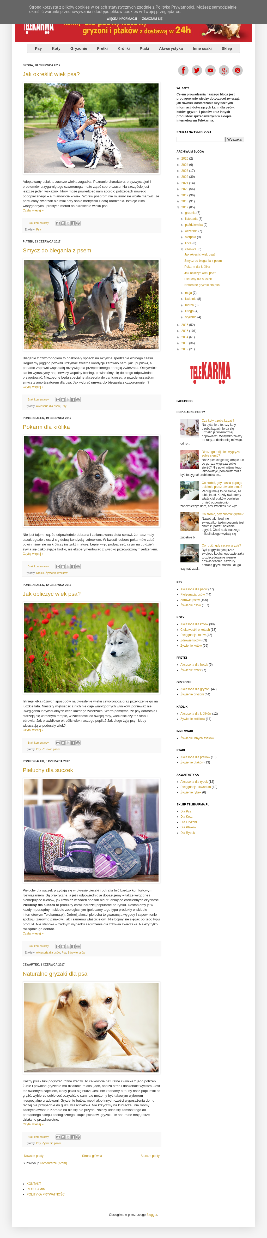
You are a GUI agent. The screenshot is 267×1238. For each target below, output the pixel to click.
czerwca (191, 249)
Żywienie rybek (190, 792)
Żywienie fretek (191, 670)
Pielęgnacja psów (192, 594)
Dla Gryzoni (188, 822)
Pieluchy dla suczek (48, 770)
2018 (185, 201)
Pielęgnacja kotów (193, 635)
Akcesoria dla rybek (194, 782)
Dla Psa (185, 811)
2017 (185, 207)
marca (190, 305)
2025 (185, 158)
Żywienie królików (56, 572)
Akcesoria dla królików (195, 713)
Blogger (152, 1215)
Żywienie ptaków (192, 762)
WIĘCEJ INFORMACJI (122, 19)
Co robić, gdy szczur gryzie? (221, 545)
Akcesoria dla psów (48, 406)
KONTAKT (34, 1184)
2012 (185, 349)
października (194, 225)
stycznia (191, 317)
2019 (185, 195)
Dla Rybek (187, 833)
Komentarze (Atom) (53, 1163)
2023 (185, 171)
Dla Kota (186, 816)
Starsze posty (150, 1156)
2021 (185, 183)
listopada (191, 219)
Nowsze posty (34, 1156)
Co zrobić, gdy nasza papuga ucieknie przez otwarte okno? (222, 484)
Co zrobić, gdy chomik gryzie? (223, 514)
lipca (188, 243)
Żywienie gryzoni (192, 694)
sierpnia (191, 237)
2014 (185, 337)
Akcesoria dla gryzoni (195, 689)
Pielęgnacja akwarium (195, 787)
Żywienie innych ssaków (197, 738)
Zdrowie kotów (190, 640)
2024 (185, 165)
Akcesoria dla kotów (194, 624)
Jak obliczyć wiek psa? (52, 594)
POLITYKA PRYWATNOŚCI (46, 1194)
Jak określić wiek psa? (51, 74)
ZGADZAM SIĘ (152, 19)
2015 (185, 331)
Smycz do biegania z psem (57, 250)
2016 (185, 325)
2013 (185, 343)
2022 (185, 177)
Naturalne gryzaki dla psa (55, 973)
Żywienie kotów (191, 645)
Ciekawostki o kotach (195, 630)
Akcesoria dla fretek (194, 664)
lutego (190, 311)
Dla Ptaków (188, 827)
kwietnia (191, 299)
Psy (38, 229)
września (191, 231)
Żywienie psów (51, 1143)
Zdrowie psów (51, 749)
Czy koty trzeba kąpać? (218, 420)
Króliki (40, 572)
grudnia (190, 213)
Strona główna (92, 1156)
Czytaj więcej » (33, 210)
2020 (185, 189)
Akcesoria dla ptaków (195, 757)
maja (189, 293)
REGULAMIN (36, 1189)
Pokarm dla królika (46, 427)
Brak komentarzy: (39, 222)
